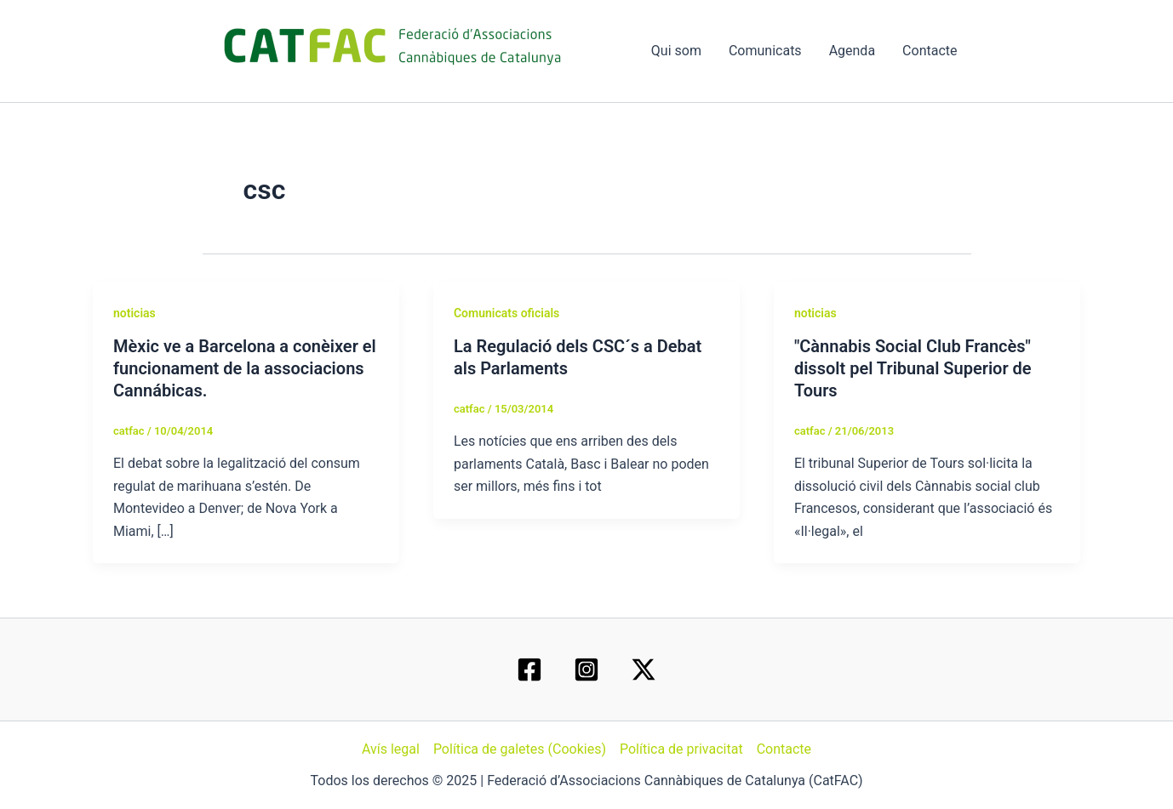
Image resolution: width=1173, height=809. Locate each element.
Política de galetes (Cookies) (519, 749)
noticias (134, 313)
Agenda (852, 51)
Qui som (676, 51)
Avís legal (391, 749)
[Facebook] (529, 669)
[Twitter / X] (643, 669)
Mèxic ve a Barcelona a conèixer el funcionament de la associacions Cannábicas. (244, 368)
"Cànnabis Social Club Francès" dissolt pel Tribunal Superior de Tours (913, 368)
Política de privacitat (681, 749)
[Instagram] (586, 669)
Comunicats (765, 51)
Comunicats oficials (506, 313)
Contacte (929, 51)
